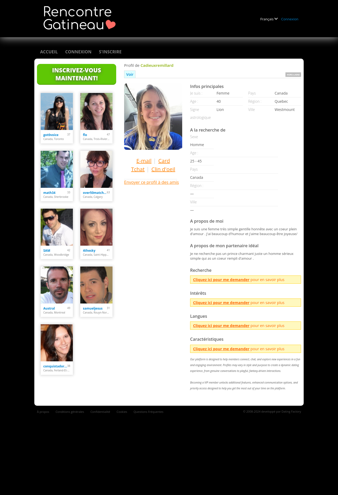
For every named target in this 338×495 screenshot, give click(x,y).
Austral (49, 308)
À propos (43, 412)
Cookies (121, 412)
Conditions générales (69, 412)
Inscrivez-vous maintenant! (76, 74)
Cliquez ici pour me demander (221, 279)
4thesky (89, 250)
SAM (46, 250)
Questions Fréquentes (148, 412)
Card (164, 160)
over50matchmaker (95, 192)
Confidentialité (100, 412)
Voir (129, 74)
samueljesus (92, 308)
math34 (49, 192)
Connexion (289, 19)
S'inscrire (110, 52)
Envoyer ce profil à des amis (151, 182)
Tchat (137, 169)
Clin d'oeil (163, 169)
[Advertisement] (169, 451)
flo (85, 135)
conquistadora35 (55, 366)
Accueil (49, 52)
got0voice (50, 135)
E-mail (143, 160)
